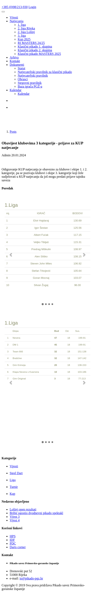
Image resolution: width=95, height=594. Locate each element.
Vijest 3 (15, 516)
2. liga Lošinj (26, 32)
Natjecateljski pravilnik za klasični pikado (45, 72)
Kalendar (16, 90)
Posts (13, 131)
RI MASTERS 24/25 (31, 43)
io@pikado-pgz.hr (31, 578)
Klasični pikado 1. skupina (35, 46)
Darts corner (18, 547)
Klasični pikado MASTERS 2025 (39, 53)
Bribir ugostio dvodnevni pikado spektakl (36, 513)
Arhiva (14, 57)
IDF (12, 540)
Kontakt (15, 61)
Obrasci (23, 79)
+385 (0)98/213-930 (15, 7)
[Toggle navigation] (3, 11)
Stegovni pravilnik (30, 83)
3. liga (22, 35)
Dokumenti (17, 64)
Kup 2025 (24, 39)
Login (32, 7)
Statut (21, 68)
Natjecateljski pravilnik (33, 75)
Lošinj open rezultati (23, 509)
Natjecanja (16, 21)
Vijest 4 (15, 520)
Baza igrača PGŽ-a (30, 86)
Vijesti (14, 17)
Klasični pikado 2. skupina (35, 50)
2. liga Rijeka (26, 28)
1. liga (22, 24)
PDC (13, 543)
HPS (12, 536)
